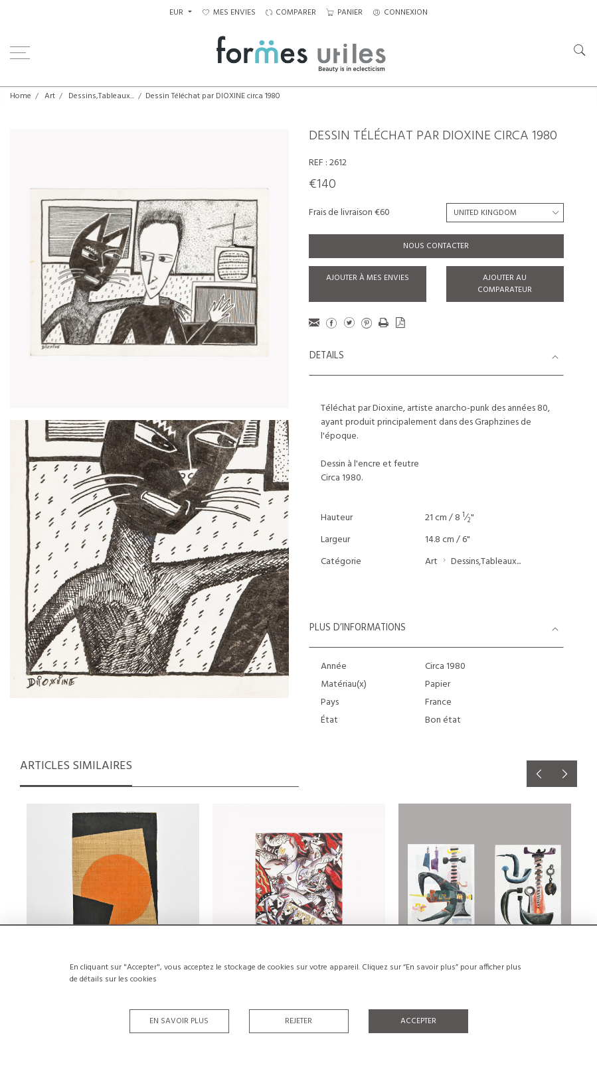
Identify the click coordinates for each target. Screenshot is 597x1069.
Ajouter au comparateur (504, 284)
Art (49, 96)
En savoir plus (179, 1021)
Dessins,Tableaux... (101, 96)
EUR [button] (177, 12)
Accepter (418, 1021)
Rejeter (298, 1021)
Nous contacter (436, 246)
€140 (322, 184)
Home (20, 96)
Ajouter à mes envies (367, 278)
